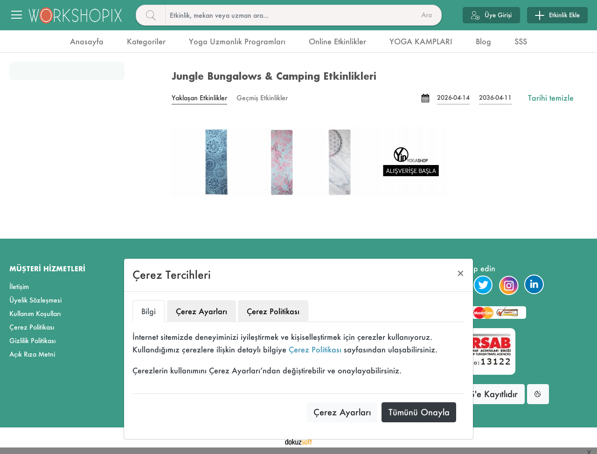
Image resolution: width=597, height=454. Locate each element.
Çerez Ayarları (342, 412)
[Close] (460, 273)
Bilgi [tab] (148, 311)
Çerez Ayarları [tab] (201, 311)
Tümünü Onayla (419, 412)
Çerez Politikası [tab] (273, 311)
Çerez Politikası (315, 349)
